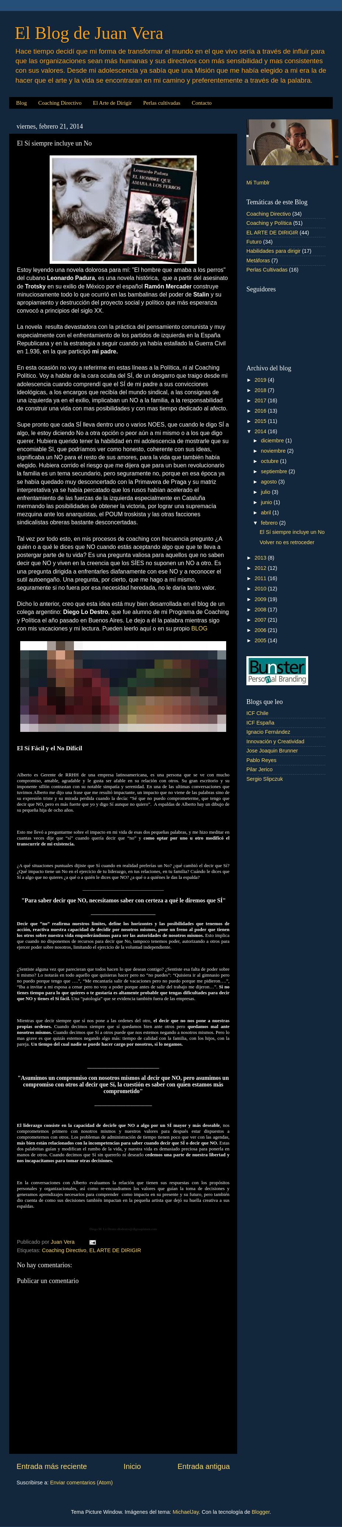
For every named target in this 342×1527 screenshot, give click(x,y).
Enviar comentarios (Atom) (81, 1482)
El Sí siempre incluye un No (292, 532)
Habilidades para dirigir (273, 251)
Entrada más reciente (52, 1466)
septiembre (275, 471)
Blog (21, 103)
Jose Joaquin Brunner (272, 751)
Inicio (132, 1466)
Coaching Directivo (60, 103)
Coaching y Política (269, 223)
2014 (261, 431)
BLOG (199, 628)
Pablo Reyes (261, 760)
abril (266, 512)
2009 (261, 599)
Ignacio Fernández (268, 732)
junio (267, 502)
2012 (261, 568)
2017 (261, 400)
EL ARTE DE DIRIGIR (115, 1250)
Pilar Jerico (259, 769)
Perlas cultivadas (161, 103)
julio (266, 492)
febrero (270, 523)
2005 (261, 640)
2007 (261, 620)
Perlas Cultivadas (267, 270)
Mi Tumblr (258, 183)
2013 (261, 558)
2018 (261, 390)
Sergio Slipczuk (264, 779)
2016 (261, 411)
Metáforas (258, 260)
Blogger (261, 1512)
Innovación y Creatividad (275, 741)
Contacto (201, 103)
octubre (270, 461)
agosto (269, 482)
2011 (261, 578)
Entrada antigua (204, 1466)
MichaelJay (186, 1512)
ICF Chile (257, 713)
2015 (261, 421)
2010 (261, 589)
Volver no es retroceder (287, 542)
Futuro (254, 242)
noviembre (274, 451)
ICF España (260, 723)
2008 (261, 609)
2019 (261, 380)
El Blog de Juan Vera (89, 33)
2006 (261, 630)
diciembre (273, 440)
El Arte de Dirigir (112, 103)
